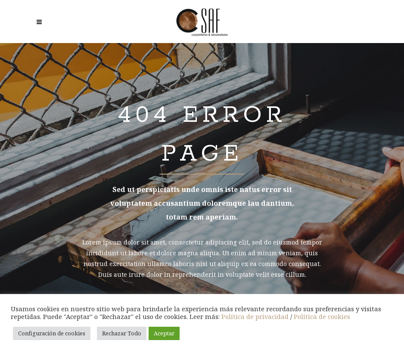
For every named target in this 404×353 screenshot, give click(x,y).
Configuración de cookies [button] (51, 333)
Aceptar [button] (164, 333)
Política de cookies (322, 316)
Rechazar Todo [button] (121, 333)
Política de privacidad (255, 316)
